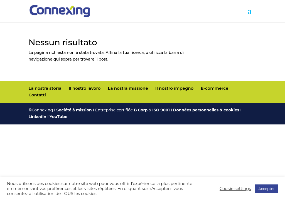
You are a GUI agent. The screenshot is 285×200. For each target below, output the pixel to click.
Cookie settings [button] (235, 188)
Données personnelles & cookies (206, 110)
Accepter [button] (267, 188)
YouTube (58, 116)
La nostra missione (128, 88)
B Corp (141, 110)
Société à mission (74, 110)
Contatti (37, 95)
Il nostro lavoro (85, 88)
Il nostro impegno (174, 88)
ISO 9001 (161, 110)
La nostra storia (44, 88)
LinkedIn (37, 116)
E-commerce (214, 88)
